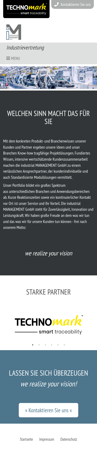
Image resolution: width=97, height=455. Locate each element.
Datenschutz (69, 439)
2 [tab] (39, 345)
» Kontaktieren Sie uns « (48, 410)
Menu (13, 58)
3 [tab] (45, 345)
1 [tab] (33, 345)
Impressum (46, 439)
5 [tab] (58, 345)
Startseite (26, 439)
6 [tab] (64, 345)
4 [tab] (52, 345)
